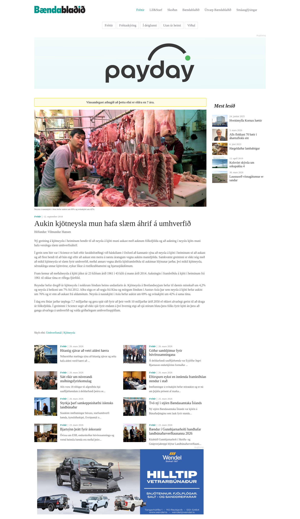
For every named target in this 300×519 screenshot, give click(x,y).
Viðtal (191, 25)
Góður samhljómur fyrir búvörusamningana (165, 353)
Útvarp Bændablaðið (218, 10)
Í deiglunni (150, 25)
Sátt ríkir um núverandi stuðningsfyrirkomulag (76, 379)
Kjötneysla (69, 332)
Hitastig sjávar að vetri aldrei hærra (84, 351)
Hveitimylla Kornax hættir (245, 120)
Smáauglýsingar (246, 10)
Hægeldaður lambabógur (244, 148)
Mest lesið (224, 106)
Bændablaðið (191, 10)
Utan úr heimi (172, 25)
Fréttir (140, 10)
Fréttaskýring (127, 25)
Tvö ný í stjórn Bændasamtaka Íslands (175, 403)
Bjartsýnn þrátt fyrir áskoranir (80, 429)
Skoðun (172, 10)
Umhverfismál (54, 332)
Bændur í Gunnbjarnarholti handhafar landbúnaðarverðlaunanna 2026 (175, 431)
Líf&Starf (156, 10)
